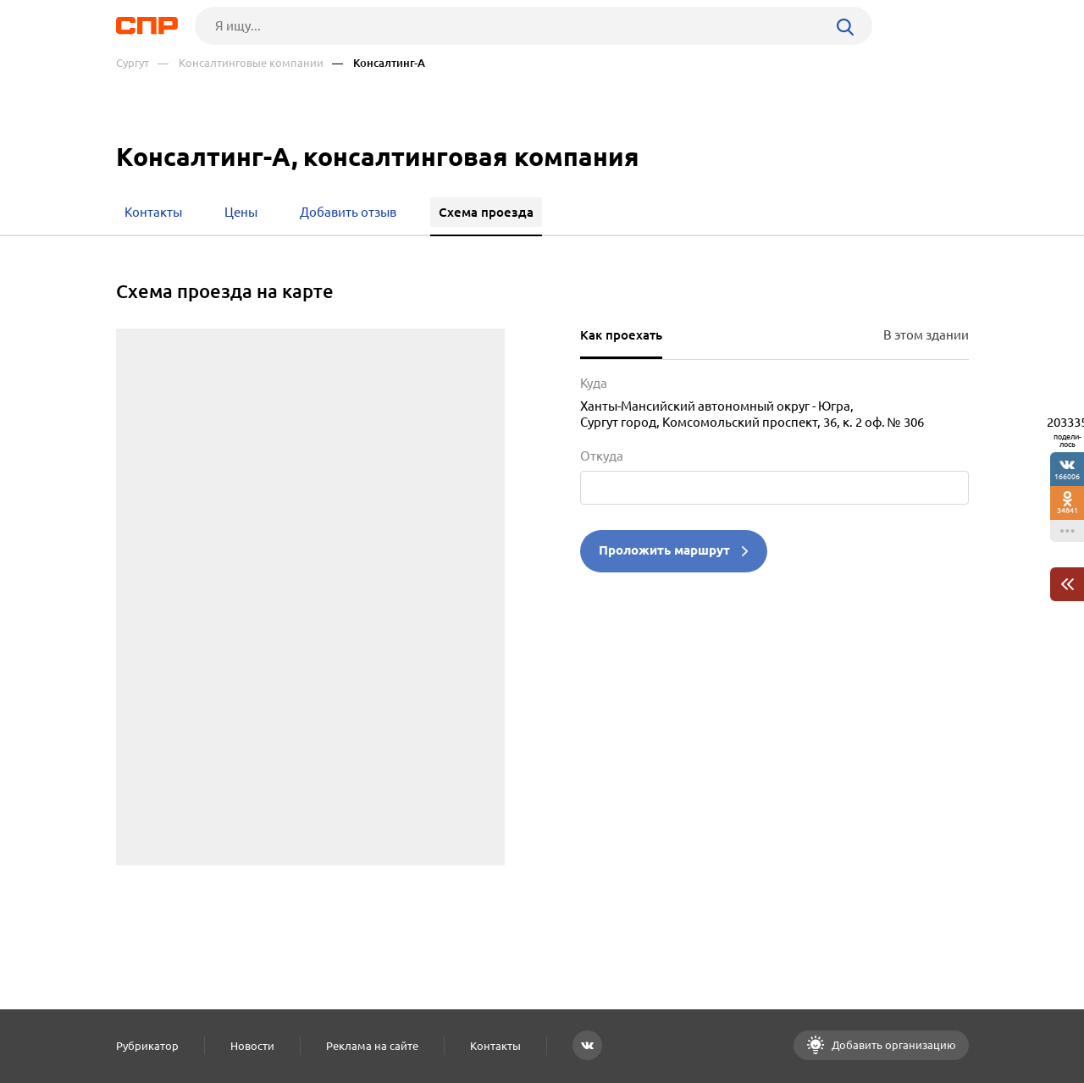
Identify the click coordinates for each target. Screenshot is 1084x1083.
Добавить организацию (892, 1045)
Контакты (495, 1046)
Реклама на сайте (372, 1046)
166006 (1067, 476)
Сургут (132, 63)
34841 (1067, 510)
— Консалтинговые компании (241, 63)
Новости (252, 1046)
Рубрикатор (147, 1046)
